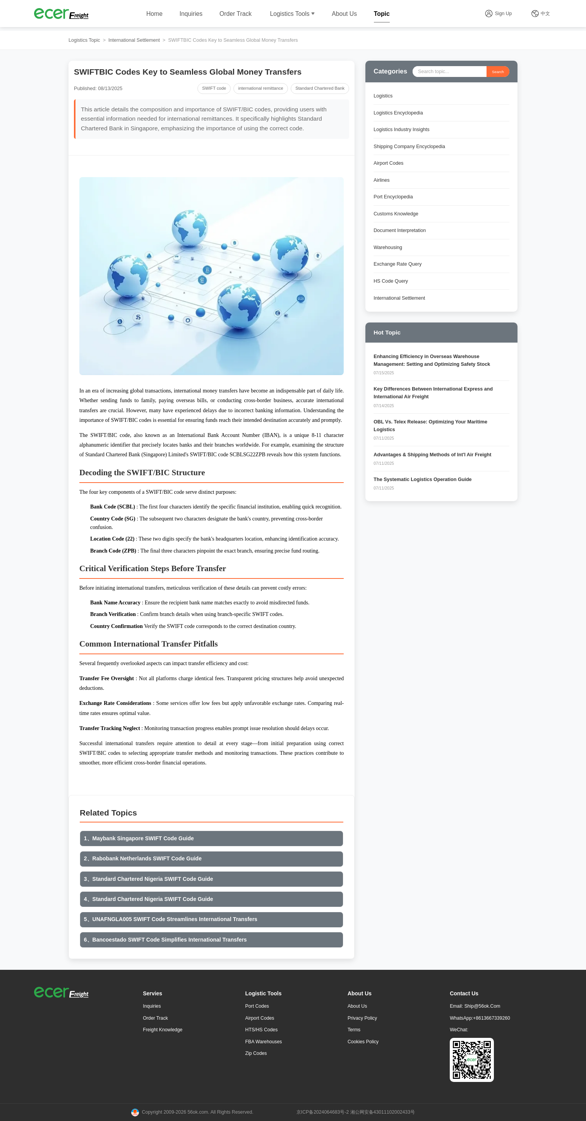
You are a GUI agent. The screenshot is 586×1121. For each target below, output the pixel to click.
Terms (354, 1029)
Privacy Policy (362, 1018)
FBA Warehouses (263, 1041)
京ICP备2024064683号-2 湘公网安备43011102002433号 (355, 1112)
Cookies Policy (363, 1041)
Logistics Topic (84, 40)
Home (154, 13)
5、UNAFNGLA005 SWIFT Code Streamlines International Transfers (170, 919)
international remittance (260, 88)
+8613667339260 (491, 1018)
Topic (382, 13)
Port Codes (257, 1006)
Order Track (235, 13)
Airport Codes (259, 1018)
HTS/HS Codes (261, 1029)
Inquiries (191, 13)
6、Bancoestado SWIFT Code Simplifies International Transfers (165, 940)
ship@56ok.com (482, 1006)
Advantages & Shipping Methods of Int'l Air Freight (432, 454)
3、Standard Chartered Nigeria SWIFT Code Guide (148, 879)
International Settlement (134, 40)
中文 (545, 13)
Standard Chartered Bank (319, 88)
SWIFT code (214, 88)
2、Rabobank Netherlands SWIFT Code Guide (143, 858)
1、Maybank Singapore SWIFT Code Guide (139, 838)
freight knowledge (162, 1029)
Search (498, 72)
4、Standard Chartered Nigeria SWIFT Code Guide (148, 899)
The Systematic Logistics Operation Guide (422, 479)
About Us (344, 13)
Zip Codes (256, 1053)
